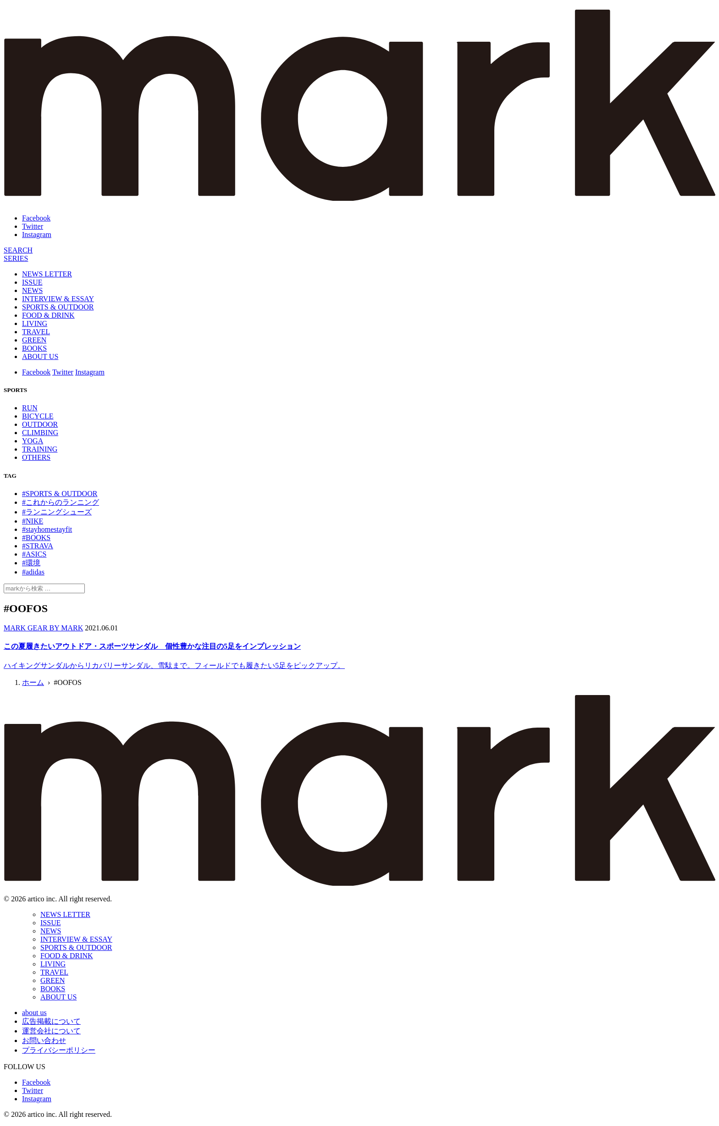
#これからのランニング (60, 502)
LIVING (34, 323)
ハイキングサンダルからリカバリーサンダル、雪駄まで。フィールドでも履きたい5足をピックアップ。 (174, 665)
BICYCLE (37, 416)
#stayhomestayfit (47, 529)
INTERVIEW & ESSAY (58, 299)
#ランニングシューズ (57, 512)
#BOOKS (36, 537)
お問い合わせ (44, 1040)
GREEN (34, 340)
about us (34, 1012)
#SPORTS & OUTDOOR (59, 493)
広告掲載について (51, 1021)
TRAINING (39, 449)
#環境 (31, 563)
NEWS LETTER (47, 274)
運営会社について (51, 1031)
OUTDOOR (40, 424)
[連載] (16, 258)
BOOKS (34, 348)
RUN (30, 408)
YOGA (32, 441)
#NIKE (32, 521)
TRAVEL (36, 332)
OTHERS (36, 457)
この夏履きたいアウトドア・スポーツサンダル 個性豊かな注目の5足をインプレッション (152, 646)
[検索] (18, 250)
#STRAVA (37, 546)
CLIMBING (40, 432)
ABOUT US (40, 356)
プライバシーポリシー (58, 1050)
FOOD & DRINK (48, 315)
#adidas (33, 572)
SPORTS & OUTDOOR (58, 307)
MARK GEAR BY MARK (43, 628)
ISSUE (32, 282)
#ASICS (34, 554)
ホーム (33, 682)
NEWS (32, 290)
